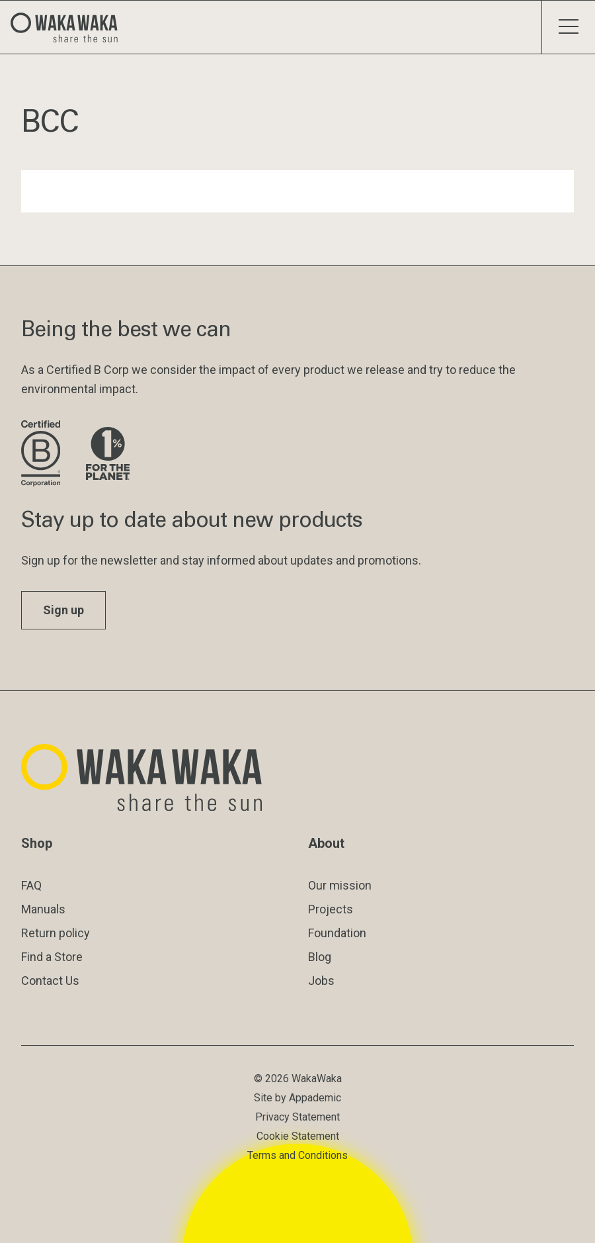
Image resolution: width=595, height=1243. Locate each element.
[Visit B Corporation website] (43, 454)
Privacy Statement (297, 1117)
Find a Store (52, 957)
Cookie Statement (298, 1136)
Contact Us (50, 981)
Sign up (63, 610)
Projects (330, 909)
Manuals (43, 909)
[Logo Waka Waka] (69, 27)
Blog (319, 957)
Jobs (321, 981)
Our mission (340, 885)
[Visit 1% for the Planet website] (108, 454)
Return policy (55, 933)
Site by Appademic (297, 1097)
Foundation (337, 933)
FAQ (31, 885)
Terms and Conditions (297, 1155)
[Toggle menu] (568, 27)
